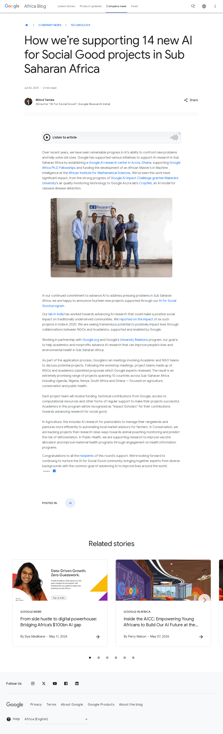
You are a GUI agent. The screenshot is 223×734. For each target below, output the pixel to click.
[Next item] (204, 600)
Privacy (36, 705)
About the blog (131, 705)
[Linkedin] (77, 683)
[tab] (90, 657)
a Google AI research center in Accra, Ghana (118, 163)
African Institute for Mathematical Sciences (100, 173)
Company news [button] (116, 6)
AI (70, 503)
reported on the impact (136, 319)
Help (13, 719)
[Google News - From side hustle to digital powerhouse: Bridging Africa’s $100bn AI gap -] (59, 603)
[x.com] (44, 683)
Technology (81, 25)
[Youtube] (55, 683)
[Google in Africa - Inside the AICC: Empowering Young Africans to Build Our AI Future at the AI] (163, 603)
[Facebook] (66, 683)
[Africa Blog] (26, 25)
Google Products (101, 705)
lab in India (56, 314)
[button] (191, 100)
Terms (51, 705)
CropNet (145, 183)
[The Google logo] (14, 705)
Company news (49, 25)
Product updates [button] (91, 6)
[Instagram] (32, 683)
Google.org (90, 340)
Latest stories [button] (66, 6)
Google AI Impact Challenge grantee (137, 178)
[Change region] (57, 719)
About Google (72, 705)
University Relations (134, 340)
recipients (87, 456)
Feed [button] (134, 6)
